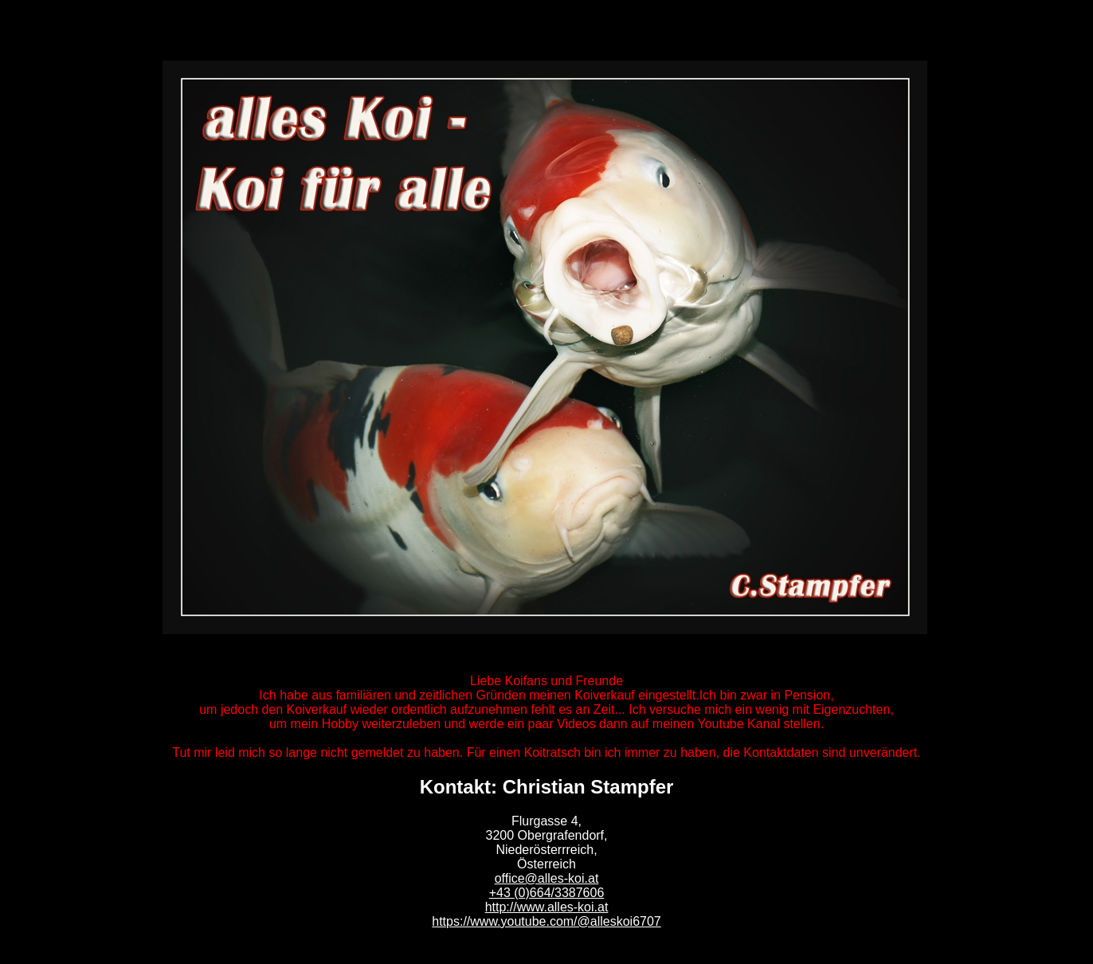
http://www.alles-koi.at (547, 907)
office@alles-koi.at (547, 878)
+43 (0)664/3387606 (547, 892)
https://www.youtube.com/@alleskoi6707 (546, 921)
